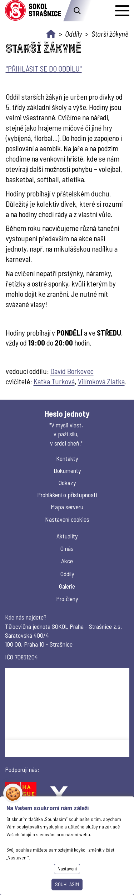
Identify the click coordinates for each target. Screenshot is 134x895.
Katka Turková (54, 381)
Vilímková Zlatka (101, 381)
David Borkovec (72, 371)
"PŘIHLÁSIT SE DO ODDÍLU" (44, 68)
